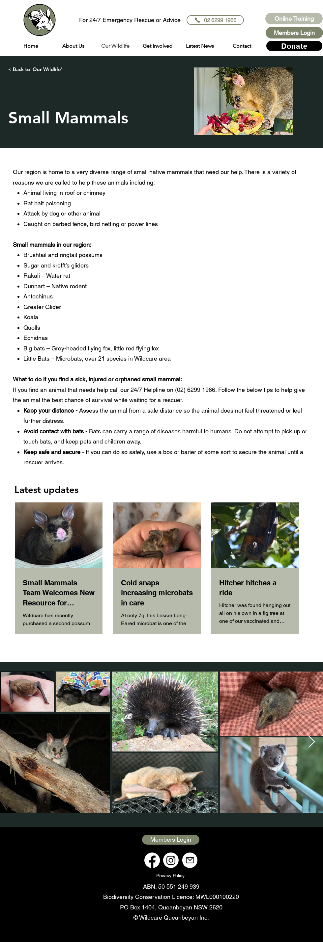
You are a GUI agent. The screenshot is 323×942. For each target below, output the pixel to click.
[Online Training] (294, 18)
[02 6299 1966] (215, 20)
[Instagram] (171, 860)
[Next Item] (311, 742)
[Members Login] (294, 32)
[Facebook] (152, 860)
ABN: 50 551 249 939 (171, 886)
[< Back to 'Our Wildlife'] (35, 69)
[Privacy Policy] (170, 875)
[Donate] (294, 46)
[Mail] (189, 860)
